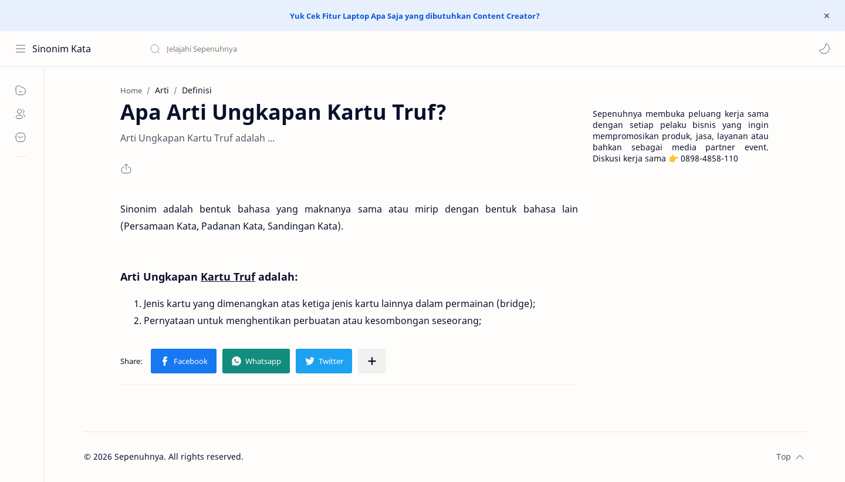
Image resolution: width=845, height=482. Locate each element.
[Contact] (20, 137)
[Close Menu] (826, 16)
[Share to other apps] (372, 361)
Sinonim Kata (61, 48)
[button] (824, 49)
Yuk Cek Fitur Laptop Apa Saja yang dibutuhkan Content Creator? (415, 16)
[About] (20, 114)
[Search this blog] (243, 48)
